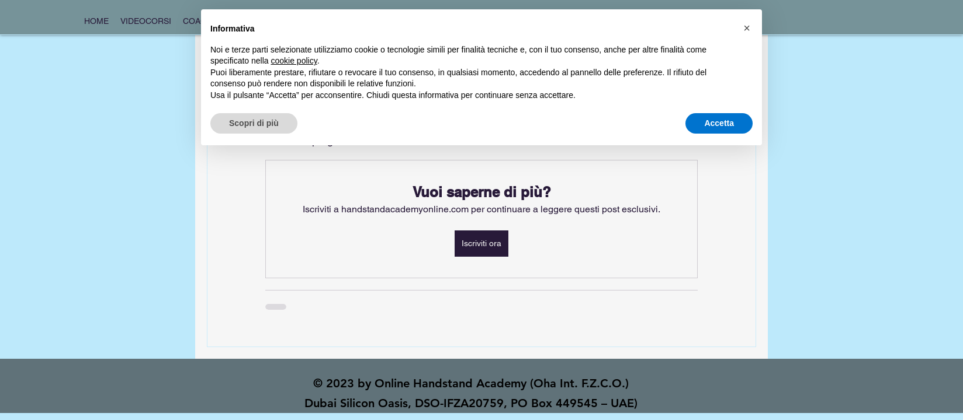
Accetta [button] (719, 123)
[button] (746, 28)
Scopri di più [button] (254, 123)
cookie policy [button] (294, 60)
